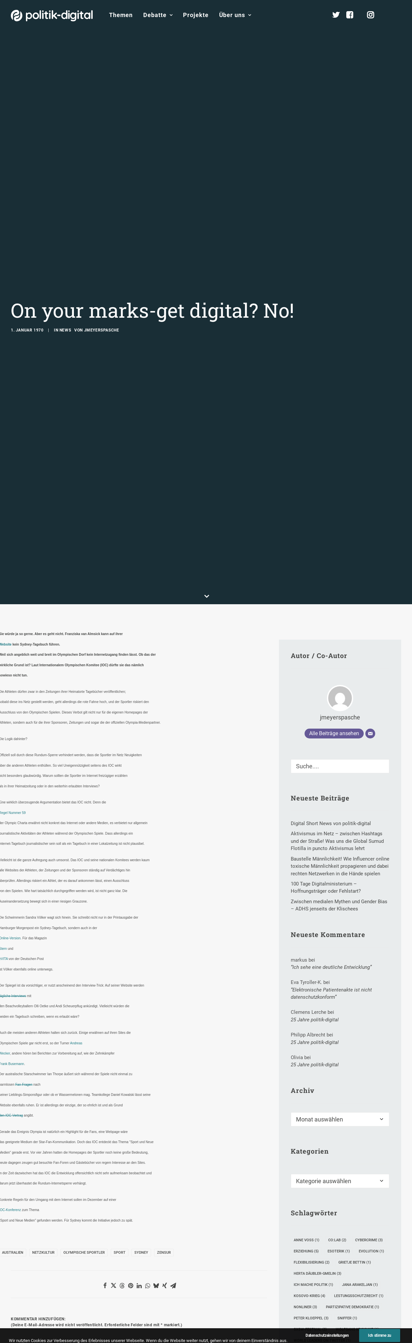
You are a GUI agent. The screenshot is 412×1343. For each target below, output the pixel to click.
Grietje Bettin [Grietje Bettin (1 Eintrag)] (354, 1122)
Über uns (235, 14)
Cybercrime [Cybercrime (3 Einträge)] (369, 1100)
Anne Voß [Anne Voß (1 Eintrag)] (306, 1100)
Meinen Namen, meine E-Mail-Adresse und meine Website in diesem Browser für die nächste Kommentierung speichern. (132, 1312)
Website (198, 1275)
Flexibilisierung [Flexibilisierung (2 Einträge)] (312, 1122)
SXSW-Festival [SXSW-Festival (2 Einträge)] (310, 1189)
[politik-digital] (52, 15)
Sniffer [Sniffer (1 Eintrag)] (347, 1178)
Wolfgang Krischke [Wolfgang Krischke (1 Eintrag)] (357, 1189)
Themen (121, 14)
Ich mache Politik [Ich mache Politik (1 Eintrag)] (313, 1144)
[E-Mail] (370, 593)
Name (21, 1275)
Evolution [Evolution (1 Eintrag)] (371, 1111)
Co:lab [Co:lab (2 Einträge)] (337, 1100)
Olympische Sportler (84, 1112)
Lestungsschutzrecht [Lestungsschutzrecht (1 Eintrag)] (358, 1155)
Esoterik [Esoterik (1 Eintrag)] (339, 1111)
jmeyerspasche (101, 260)
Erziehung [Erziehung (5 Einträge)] (306, 1111)
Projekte (195, 14)
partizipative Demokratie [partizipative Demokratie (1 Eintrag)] (352, 1166)
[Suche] (340, 626)
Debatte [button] (157, 14)
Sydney (141, 1112)
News (65, 260)
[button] (398, 15)
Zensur (164, 1112)
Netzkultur (43, 1112)
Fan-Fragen (23, 944)
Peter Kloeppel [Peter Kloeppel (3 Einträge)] (311, 1178)
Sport (120, 1112)
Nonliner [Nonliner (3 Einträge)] (305, 1166)
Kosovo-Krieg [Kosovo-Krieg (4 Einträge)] (309, 1155)
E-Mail (110, 1275)
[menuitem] (120, 15)
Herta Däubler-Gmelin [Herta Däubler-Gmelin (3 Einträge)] (317, 1133)
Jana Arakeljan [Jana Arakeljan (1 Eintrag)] (360, 1144)
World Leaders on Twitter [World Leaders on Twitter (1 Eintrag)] (322, 1200)
